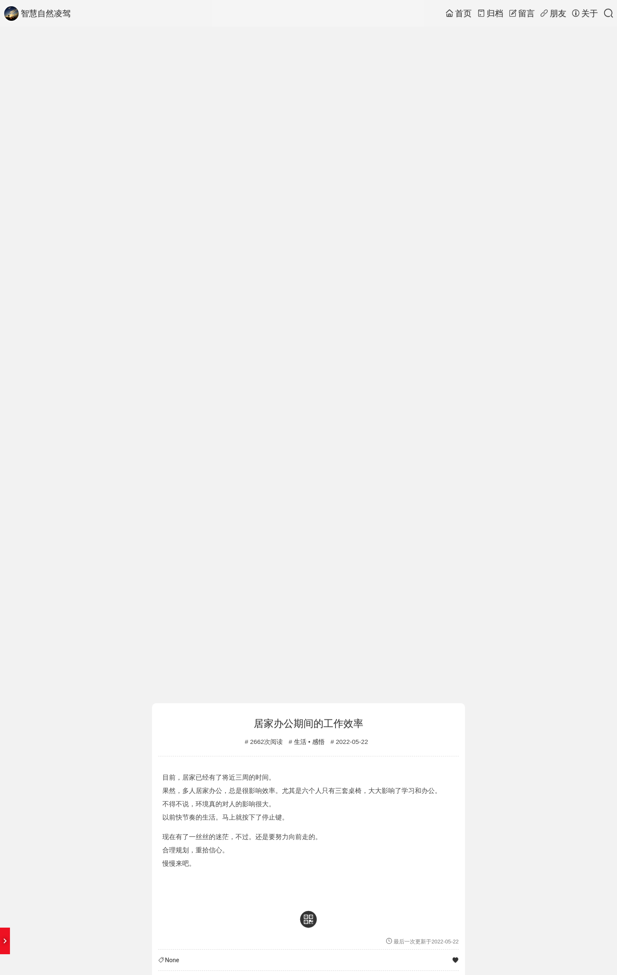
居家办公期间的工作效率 (308, 723)
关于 (585, 13)
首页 (459, 13)
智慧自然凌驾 (37, 13)
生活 (300, 742)
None (172, 960)
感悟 (318, 742)
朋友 (553, 13)
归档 (490, 13)
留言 (522, 13)
